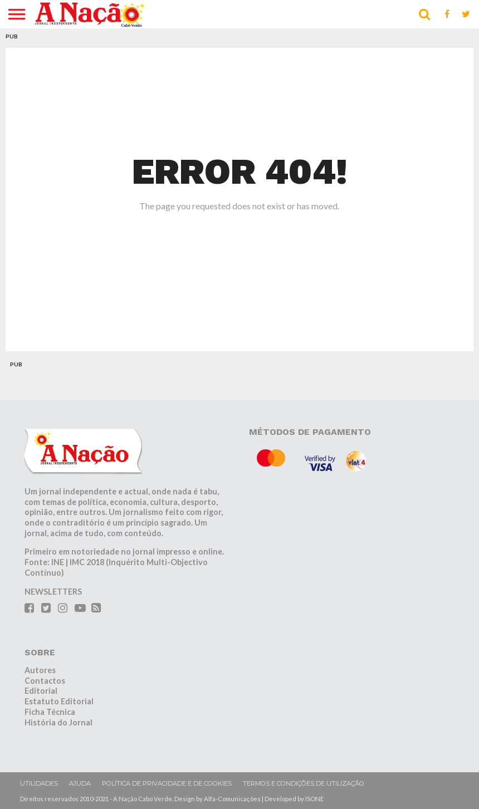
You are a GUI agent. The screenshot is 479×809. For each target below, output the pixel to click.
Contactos (45, 680)
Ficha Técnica (50, 712)
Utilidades (39, 783)
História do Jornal (58, 722)
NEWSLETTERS (53, 591)
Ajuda (80, 783)
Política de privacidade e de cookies (167, 783)
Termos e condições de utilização (303, 783)
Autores (40, 670)
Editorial (41, 690)
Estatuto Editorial (59, 701)
